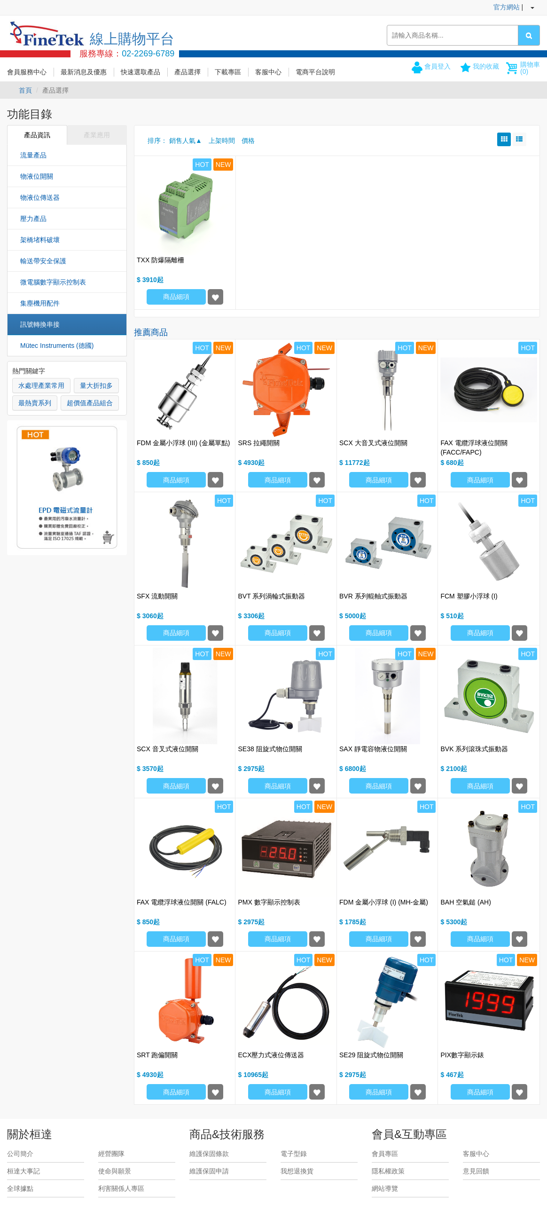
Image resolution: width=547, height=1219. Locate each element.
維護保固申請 (209, 1171)
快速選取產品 (140, 72)
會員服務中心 (27, 72)
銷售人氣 (182, 140)
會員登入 (437, 66)
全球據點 (20, 1188)
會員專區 (385, 1153)
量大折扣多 (96, 385)
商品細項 (176, 296)
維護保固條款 (209, 1153)
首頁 (25, 90)
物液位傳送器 (40, 197)
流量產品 (33, 155)
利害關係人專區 (121, 1188)
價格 (248, 140)
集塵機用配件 (40, 303)
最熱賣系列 (34, 403)
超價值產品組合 (90, 403)
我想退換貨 (297, 1171)
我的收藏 (486, 66)
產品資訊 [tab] (37, 135)
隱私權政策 (388, 1171)
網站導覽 (385, 1188)
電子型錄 (294, 1153)
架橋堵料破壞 (40, 240)
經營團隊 (111, 1153)
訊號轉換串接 (40, 324)
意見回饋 (476, 1171)
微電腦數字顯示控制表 (53, 282)
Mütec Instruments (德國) (57, 345)
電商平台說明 (315, 72)
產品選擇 (187, 72)
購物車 (530, 68)
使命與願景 (114, 1171)
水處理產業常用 (41, 385)
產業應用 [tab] (97, 135)
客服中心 (268, 72)
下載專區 (228, 72)
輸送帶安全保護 (43, 261)
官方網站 (506, 7)
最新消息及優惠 (84, 72)
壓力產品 (33, 218)
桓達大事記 (23, 1171)
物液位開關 (36, 176)
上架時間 (222, 140)
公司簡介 (20, 1153)
